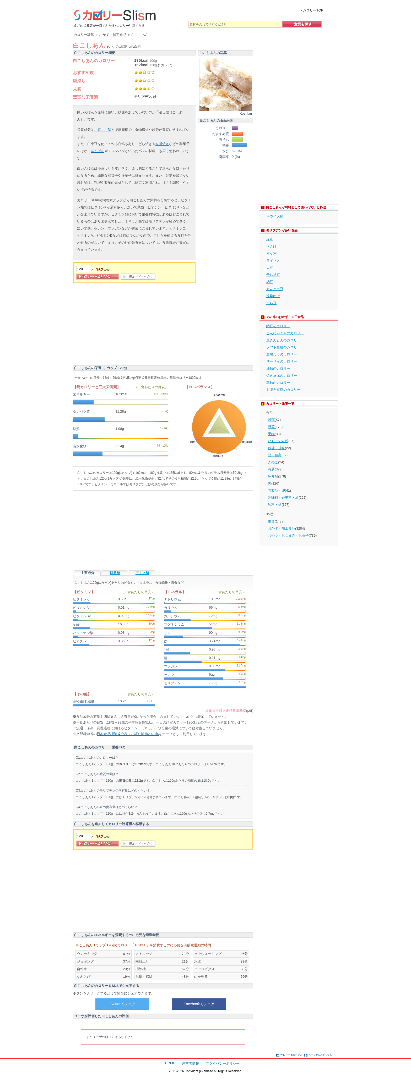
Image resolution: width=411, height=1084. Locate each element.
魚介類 (273, 476)
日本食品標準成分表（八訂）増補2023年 (128, 734)
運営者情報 (190, 1063)
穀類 (271, 420)
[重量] (83, 269)
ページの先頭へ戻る (320, 1054)
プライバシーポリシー (223, 1063)
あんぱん (97, 151)
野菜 (271, 427)
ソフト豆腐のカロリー (283, 347)
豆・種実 (275, 455)
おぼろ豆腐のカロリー (283, 390)
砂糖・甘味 (276, 448)
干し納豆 (273, 275)
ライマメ (273, 261)
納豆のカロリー (278, 326)
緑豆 (269, 239)
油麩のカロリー (278, 368)
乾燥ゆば (273, 296)
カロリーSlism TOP (291, 1054)
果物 (271, 434)
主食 (271, 521)
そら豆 (271, 303)
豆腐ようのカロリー (281, 354)
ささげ (271, 246)
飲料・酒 (275, 505)
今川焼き (162, 144)
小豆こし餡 (102, 130)
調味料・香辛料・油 (283, 497)
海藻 (271, 469)
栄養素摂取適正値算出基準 (225, 711)
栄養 (77, 89)
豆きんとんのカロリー (283, 340)
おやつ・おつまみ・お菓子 (288, 535)
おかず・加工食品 (281, 528)
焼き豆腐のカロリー (281, 375)
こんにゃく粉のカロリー (285, 333)
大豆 (269, 268)
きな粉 (271, 253)
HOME (170, 1063)
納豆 (269, 282)
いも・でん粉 (278, 441)
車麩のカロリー (278, 383)
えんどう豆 (274, 289)
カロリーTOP (313, 10)
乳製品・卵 (276, 490)
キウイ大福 (274, 216)
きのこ (273, 462)
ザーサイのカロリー (281, 361)
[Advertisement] (117, 325)
